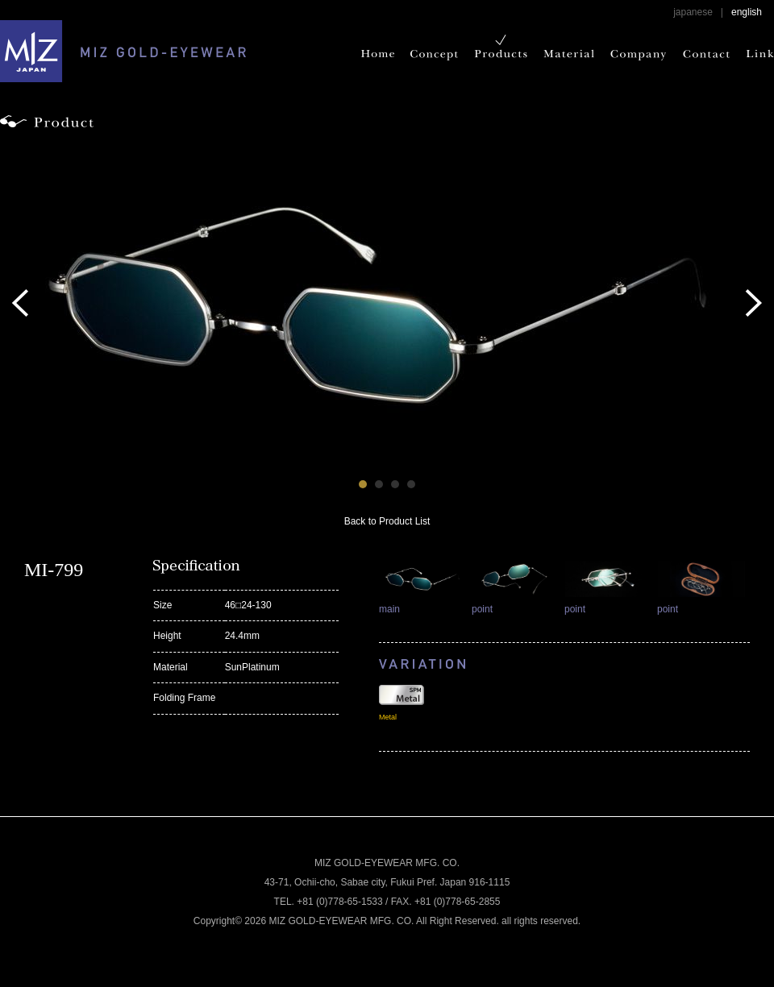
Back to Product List (387, 521)
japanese (693, 12)
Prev (20, 303)
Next (754, 303)
